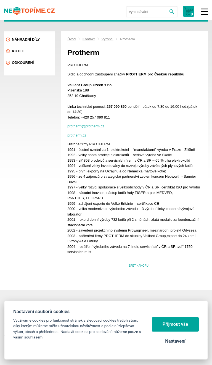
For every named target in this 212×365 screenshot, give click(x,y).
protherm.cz (76, 135)
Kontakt (89, 39)
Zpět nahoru (139, 265)
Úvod (71, 39)
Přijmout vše (175, 324)
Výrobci (107, 39)
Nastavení (175, 341)
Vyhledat (172, 12)
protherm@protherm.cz (85, 126)
